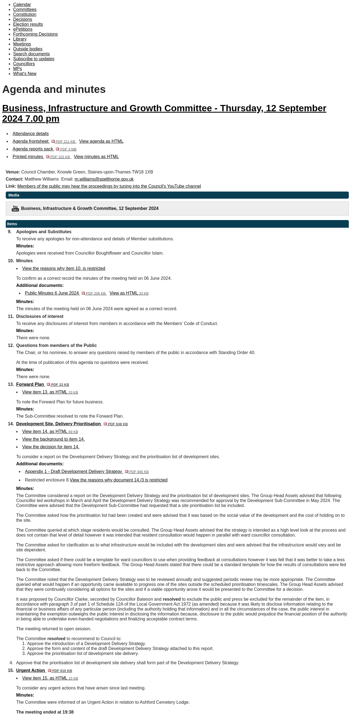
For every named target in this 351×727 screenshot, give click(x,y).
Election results (28, 24)
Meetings (22, 44)
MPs (17, 68)
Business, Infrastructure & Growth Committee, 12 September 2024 (89, 208)
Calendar (22, 4)
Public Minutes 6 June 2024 (66, 293)
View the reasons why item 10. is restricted (63, 268)
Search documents (31, 54)
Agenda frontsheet (45, 141)
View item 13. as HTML (50, 392)
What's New (24, 73)
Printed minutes (42, 156)
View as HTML (128, 293)
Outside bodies (28, 49)
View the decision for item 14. (51, 446)
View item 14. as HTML (50, 431)
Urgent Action (44, 670)
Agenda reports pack (45, 149)
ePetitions (22, 29)
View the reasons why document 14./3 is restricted (119, 480)
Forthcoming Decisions (35, 34)
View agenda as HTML (101, 141)
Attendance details (31, 133)
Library (20, 39)
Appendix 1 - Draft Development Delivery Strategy (87, 471)
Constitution (24, 14)
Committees (24, 9)
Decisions (22, 19)
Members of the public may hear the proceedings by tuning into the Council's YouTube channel (109, 186)
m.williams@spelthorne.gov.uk (104, 179)
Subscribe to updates (33, 58)
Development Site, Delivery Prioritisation (72, 423)
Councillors (24, 63)
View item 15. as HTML (50, 678)
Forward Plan (42, 384)
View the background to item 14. (53, 439)
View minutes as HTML (96, 156)
